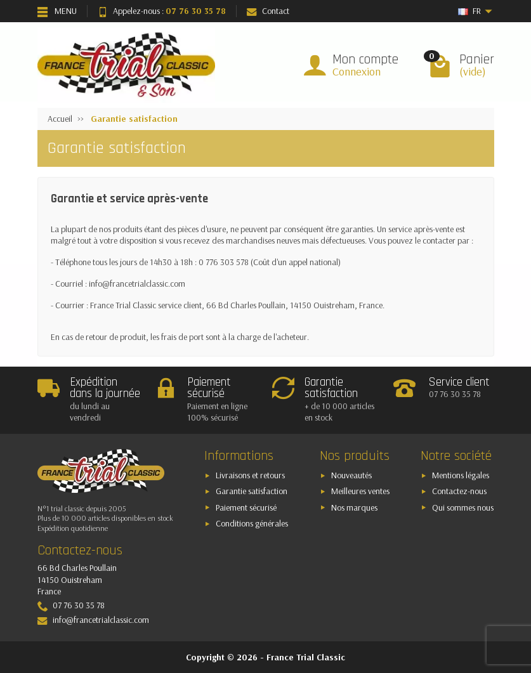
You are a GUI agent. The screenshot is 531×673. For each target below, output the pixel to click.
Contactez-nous (459, 491)
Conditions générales (252, 523)
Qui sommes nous (463, 507)
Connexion (356, 71)
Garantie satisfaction (251, 491)
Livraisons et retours (250, 475)
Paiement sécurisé (246, 507)
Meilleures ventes (360, 491)
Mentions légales (460, 475)
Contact (268, 10)
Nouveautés (351, 475)
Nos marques (354, 507)
